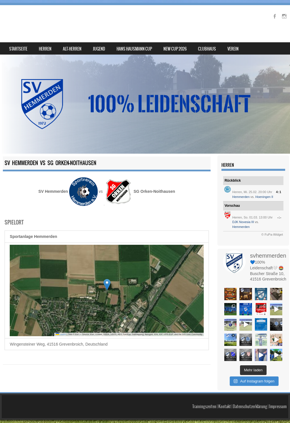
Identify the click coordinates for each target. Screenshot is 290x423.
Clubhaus (207, 49)
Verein (233, 49)
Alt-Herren (72, 49)
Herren (45, 49)
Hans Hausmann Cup (134, 49)
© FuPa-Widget (272, 234)
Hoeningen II (264, 197)
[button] (107, 284)
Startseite (18, 49)
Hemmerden (241, 197)
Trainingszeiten (204, 397)
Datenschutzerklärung (250, 397)
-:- (279, 217)
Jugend (99, 49)
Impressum (278, 397)
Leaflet (61, 334)
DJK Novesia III (243, 222)
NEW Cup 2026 (175, 49)
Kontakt (224, 397)
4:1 (278, 192)
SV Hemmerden (35, 19)
